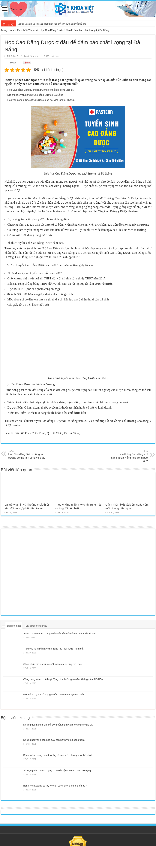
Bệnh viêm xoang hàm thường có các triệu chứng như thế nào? (57, 755)
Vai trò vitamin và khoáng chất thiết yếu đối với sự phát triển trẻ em (52, 23)
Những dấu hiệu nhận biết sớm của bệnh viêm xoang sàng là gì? (58, 724)
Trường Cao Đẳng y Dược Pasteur (115, 211)
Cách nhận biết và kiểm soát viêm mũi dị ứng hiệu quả (52, 664)
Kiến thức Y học (25, 30)
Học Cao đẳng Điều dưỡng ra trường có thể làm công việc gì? (40, 89)
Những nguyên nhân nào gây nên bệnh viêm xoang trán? (54, 739)
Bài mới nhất (14, 625)
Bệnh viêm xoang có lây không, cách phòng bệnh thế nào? (55, 785)
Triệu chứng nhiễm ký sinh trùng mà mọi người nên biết (53, 648)
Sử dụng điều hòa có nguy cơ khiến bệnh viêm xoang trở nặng (57, 770)
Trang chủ (6, 30)
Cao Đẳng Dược (63, 198)
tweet (13, 62)
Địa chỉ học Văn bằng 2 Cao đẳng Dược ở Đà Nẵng (35, 94)
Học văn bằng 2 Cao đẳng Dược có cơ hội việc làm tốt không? (41, 100)
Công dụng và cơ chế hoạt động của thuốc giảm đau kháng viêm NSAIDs (63, 679)
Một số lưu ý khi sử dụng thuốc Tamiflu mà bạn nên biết (53, 694)
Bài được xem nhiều (36, 625)
